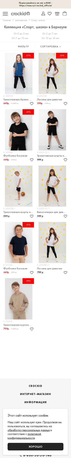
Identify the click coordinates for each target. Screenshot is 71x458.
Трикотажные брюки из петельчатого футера (19, 99)
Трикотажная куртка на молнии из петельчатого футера (19, 324)
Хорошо (35, 447)
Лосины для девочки (49, 99)
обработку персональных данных (29, 430)
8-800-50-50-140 (37, 455)
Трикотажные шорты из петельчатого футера (52, 155)
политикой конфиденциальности (24, 436)
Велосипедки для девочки (52, 212)
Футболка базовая (15, 155)
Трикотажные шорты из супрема (19, 212)
